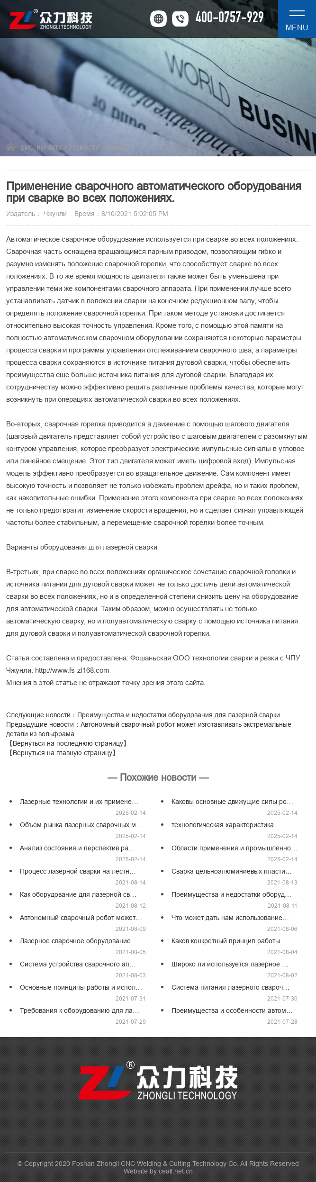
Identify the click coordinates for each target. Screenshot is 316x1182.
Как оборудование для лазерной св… (78, 894)
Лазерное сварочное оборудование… (78, 941)
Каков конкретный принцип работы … (230, 941)
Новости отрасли (100, 147)
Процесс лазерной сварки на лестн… (78, 871)
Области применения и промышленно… (235, 848)
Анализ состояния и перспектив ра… (77, 848)
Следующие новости (143, 715)
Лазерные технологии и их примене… (79, 801)
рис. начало (41, 147)
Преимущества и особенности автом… (232, 1010)
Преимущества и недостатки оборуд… (231, 894)
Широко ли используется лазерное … (230, 964)
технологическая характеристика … (227, 825)
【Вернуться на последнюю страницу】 (68, 743)
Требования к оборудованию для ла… (79, 1010)
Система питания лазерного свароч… (230, 987)
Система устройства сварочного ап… (78, 964)
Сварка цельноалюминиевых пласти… (232, 871)
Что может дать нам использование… (230, 917)
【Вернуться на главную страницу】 (62, 753)
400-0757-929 (230, 19)
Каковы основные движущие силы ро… (232, 801)
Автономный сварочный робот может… (81, 917)
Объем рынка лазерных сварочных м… (81, 825)
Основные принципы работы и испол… (81, 987)
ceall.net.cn (176, 1171)
